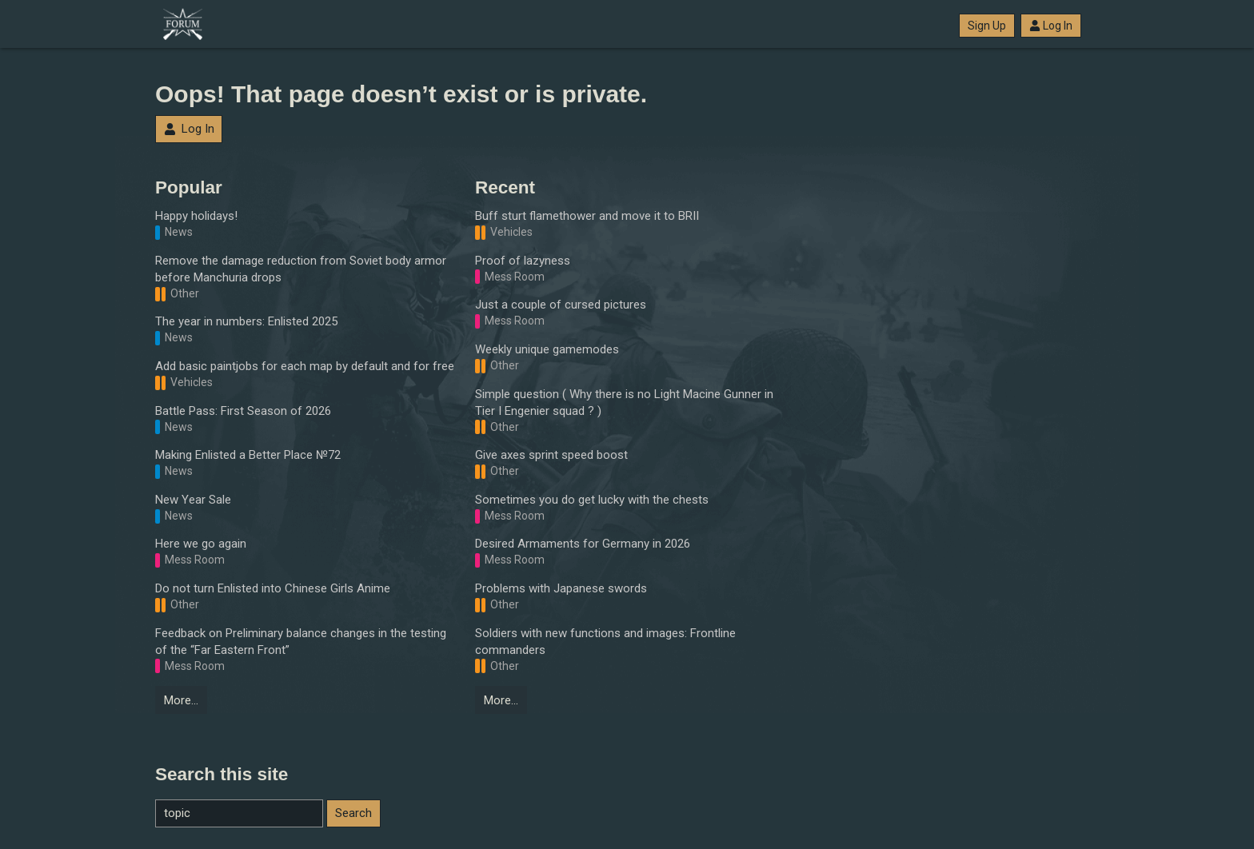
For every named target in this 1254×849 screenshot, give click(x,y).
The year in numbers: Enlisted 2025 (246, 321)
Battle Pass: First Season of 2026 (243, 411)
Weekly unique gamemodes (547, 349)
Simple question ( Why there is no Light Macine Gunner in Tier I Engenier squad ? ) (624, 402)
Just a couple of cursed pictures (560, 304)
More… (181, 700)
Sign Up (987, 25)
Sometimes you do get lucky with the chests (592, 499)
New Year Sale (193, 499)
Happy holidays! (196, 216)
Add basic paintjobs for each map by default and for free (304, 366)
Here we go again (200, 543)
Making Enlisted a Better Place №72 (248, 455)
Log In (1050, 25)
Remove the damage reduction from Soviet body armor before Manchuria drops (300, 269)
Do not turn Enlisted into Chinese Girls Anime (272, 588)
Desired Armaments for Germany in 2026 (582, 543)
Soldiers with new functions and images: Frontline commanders (605, 641)
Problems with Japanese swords (561, 588)
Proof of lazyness (522, 260)
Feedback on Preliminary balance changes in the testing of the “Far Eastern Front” (300, 641)
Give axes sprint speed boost (551, 455)
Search (353, 813)
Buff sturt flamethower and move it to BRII (587, 216)
